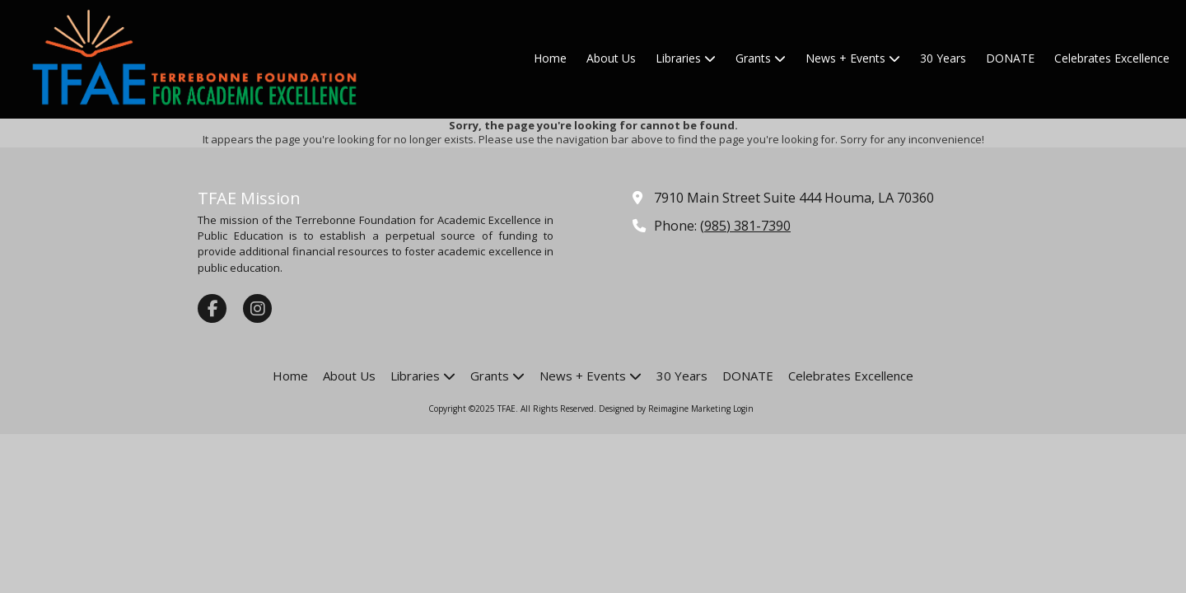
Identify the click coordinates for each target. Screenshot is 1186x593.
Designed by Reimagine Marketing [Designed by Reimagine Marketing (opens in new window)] (665, 408)
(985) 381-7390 (745, 226)
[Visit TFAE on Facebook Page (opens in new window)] (212, 308)
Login (743, 408)
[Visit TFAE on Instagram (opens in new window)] (257, 308)
